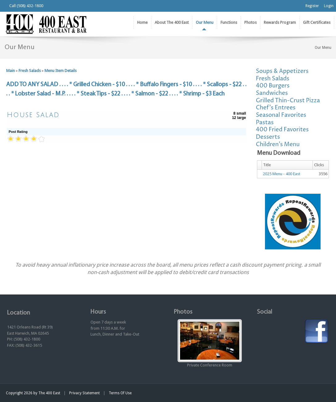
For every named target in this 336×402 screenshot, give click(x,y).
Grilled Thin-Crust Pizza (288, 100)
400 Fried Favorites (282, 129)
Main (10, 70)
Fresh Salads (30, 70)
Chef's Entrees (276, 108)
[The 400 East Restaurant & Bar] (46, 23)
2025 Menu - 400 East (281, 173)
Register (312, 6)
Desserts (268, 137)
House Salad (33, 115)
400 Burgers (273, 86)
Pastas (265, 122)
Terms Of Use (120, 393)
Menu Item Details (60, 70)
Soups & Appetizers (282, 71)
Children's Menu (278, 144)
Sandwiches (272, 93)
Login (329, 6)
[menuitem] (171, 22)
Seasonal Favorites (281, 115)
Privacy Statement (84, 393)
